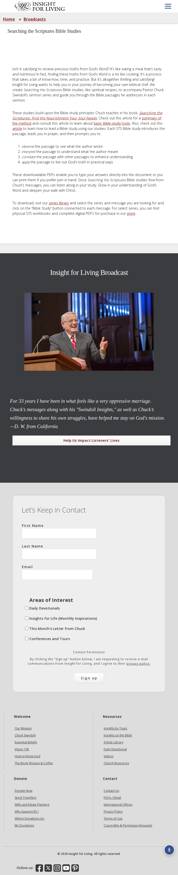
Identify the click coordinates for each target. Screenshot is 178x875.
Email (57, 572)
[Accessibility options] (169, 850)
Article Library (113, 742)
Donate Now (23, 791)
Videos (108, 756)
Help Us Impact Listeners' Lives (91, 440)
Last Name (59, 551)
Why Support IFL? (27, 811)
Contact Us (111, 791)
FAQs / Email (112, 798)
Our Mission (23, 728)
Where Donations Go (29, 818)
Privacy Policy (113, 811)
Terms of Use (113, 818)
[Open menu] (168, 6)
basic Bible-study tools (112, 123)
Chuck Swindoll (25, 735)
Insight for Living (40, 6)
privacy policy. (138, 663)
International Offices (118, 804)
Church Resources (116, 763)
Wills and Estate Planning (32, 804)
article (17, 128)
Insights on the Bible (118, 735)
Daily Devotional (115, 749)
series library (59, 203)
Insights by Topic (115, 728)
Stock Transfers (25, 798)
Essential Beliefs (26, 742)
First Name (59, 531)
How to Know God (27, 756)
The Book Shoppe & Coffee (34, 763)
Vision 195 (22, 749)
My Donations (24, 825)
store (131, 213)
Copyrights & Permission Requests (128, 825)
